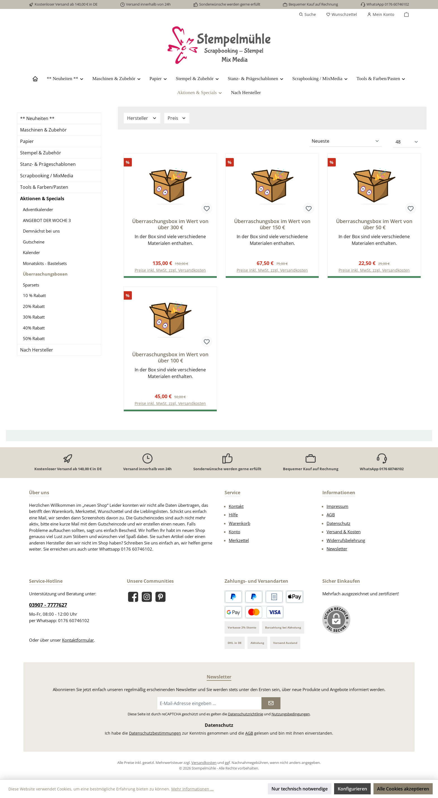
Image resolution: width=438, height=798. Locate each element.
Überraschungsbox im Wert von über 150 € (272, 224)
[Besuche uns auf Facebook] (133, 597)
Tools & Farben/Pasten (44, 187)
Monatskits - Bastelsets (45, 263)
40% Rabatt (34, 328)
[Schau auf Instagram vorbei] (147, 597)
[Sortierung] (345, 141)
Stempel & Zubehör (40, 153)
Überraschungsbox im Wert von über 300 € (170, 224)
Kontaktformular (78, 640)
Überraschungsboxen (45, 274)
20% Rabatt (34, 306)
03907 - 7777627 (48, 605)
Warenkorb (239, 523)
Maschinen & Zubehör (43, 130)
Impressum (337, 506)
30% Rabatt (34, 317)
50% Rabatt (34, 338)
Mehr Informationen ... (192, 789)
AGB (331, 515)
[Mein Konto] (380, 14)
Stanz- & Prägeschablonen (48, 164)
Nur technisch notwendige (300, 789)
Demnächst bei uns (41, 231)
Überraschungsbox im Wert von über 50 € (374, 224)
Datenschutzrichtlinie (245, 714)
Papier (27, 141)
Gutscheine (33, 242)
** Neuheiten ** (37, 118)
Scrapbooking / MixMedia (46, 176)
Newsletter (337, 549)
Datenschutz (338, 523)
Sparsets (31, 285)
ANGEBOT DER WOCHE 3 (47, 220)
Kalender (31, 252)
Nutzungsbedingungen (291, 714)
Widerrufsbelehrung (346, 540)
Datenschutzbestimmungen (155, 733)
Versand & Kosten (344, 532)
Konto (234, 532)
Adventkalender (38, 209)
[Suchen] (307, 14)
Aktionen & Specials (42, 198)
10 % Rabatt (34, 295)
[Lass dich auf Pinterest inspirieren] (160, 597)
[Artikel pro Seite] (407, 142)
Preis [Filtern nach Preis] (177, 118)
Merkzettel (239, 540)
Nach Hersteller (36, 350)
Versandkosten (203, 762)
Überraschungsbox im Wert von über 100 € (170, 358)
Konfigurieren (352, 789)
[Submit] (271, 703)
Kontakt (236, 506)
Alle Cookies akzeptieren (403, 789)
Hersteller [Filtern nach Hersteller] (142, 118)
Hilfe (233, 515)
